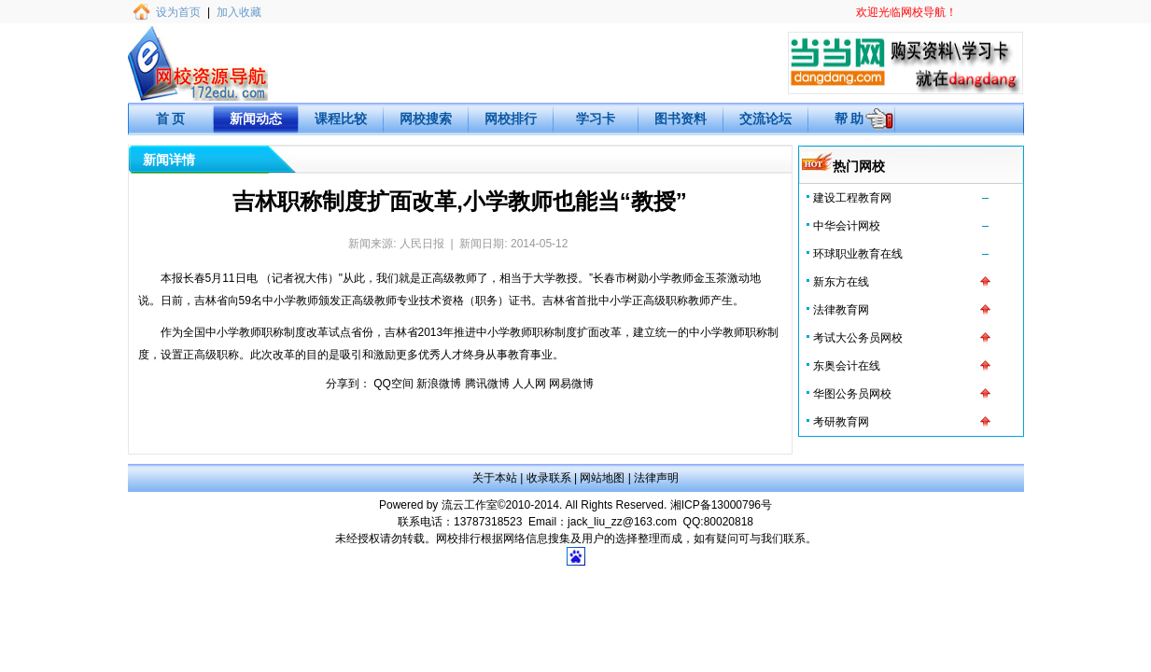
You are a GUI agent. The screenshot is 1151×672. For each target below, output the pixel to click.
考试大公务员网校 (858, 337)
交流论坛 (765, 118)
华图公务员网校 (852, 393)
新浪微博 (438, 383)
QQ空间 (393, 383)
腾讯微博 (487, 383)
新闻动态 (256, 118)
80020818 (728, 521)
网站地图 (602, 477)
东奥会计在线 (846, 365)
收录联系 (548, 477)
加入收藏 (239, 12)
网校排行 (510, 118)
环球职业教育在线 (858, 253)
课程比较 (341, 118)
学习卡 (595, 118)
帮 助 (849, 118)
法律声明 (656, 477)
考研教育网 (841, 421)
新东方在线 (841, 281)
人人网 (529, 383)
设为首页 (178, 12)
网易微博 (571, 383)
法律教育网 (841, 309)
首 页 (171, 118)
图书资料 (680, 118)
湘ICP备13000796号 (721, 504)
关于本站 (494, 477)
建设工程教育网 (852, 197)
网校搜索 (426, 118)
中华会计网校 (846, 225)
